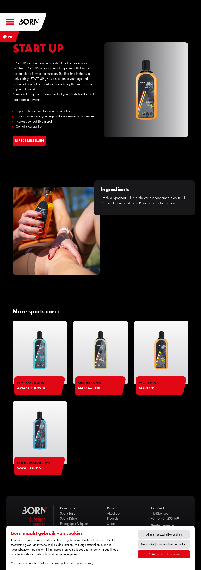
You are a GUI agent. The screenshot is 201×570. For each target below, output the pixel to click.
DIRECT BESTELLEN (29, 140)
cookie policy (60, 563)
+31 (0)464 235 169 (165, 518)
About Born (114, 513)
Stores (111, 523)
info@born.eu (159, 513)
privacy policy (85, 563)
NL (10, 37)
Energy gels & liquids (74, 523)
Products (112, 518)
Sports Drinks (68, 518)
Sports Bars (67, 513)
